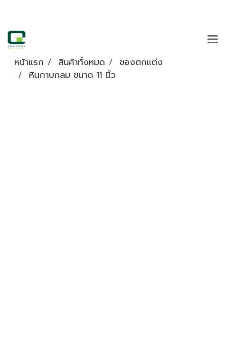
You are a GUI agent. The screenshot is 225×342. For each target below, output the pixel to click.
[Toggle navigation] (212, 39)
